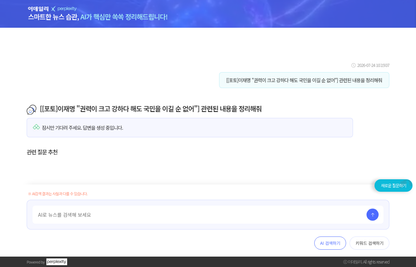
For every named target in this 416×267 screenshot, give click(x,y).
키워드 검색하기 (369, 243)
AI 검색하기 (330, 243)
